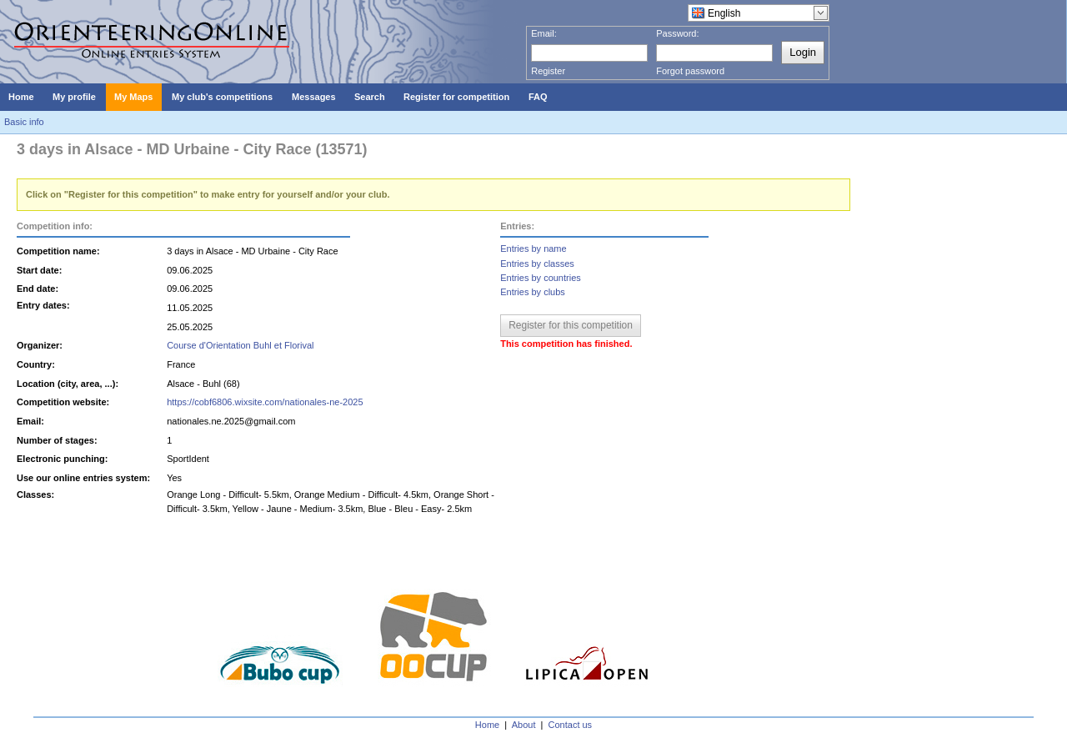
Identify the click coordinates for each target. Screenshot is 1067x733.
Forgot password (690, 71)
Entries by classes (537, 264)
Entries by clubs (532, 292)
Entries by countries (540, 278)
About (524, 725)
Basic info (24, 122)
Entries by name (533, 248)
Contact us (571, 725)
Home (487, 725)
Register (548, 71)
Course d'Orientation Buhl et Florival (240, 345)
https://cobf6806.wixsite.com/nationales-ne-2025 (265, 402)
